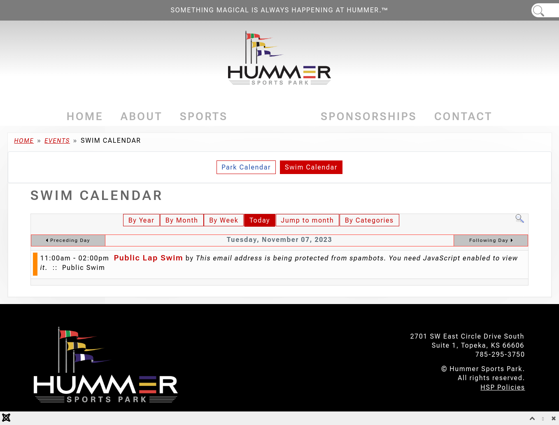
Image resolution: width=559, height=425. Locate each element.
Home (85, 116)
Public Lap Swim (148, 257)
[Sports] (230, 116)
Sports (204, 116)
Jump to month (307, 220)
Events (274, 116)
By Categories (369, 220)
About (142, 116)
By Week (223, 220)
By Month (181, 220)
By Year (141, 220)
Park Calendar (246, 167)
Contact (463, 116)
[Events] (300, 116)
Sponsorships (369, 116)
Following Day (488, 240)
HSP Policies (502, 387)
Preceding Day (70, 240)
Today (259, 220)
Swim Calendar (311, 167)
